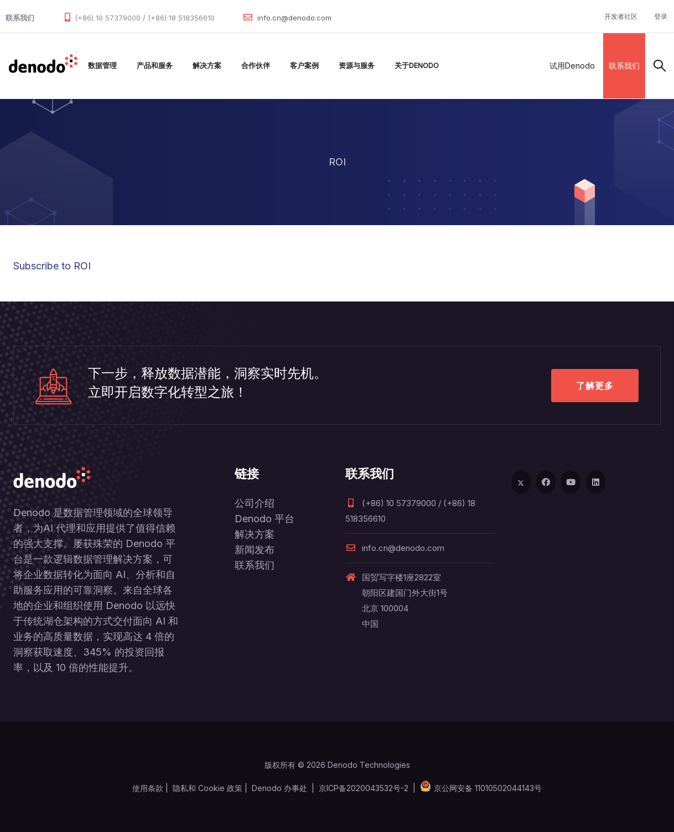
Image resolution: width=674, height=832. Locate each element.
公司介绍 (254, 503)
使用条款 (147, 788)
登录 (660, 16)
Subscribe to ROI (52, 266)
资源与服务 (357, 65)
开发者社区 (620, 16)
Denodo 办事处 (279, 788)
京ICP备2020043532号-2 (363, 788)
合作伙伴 (255, 65)
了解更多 (595, 385)
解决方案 (207, 65)
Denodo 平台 (264, 518)
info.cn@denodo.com (294, 17)
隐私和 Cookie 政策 (207, 788)
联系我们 (624, 65)
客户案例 (304, 65)
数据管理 (102, 65)
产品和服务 (155, 65)
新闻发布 (254, 549)
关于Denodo (417, 65)
